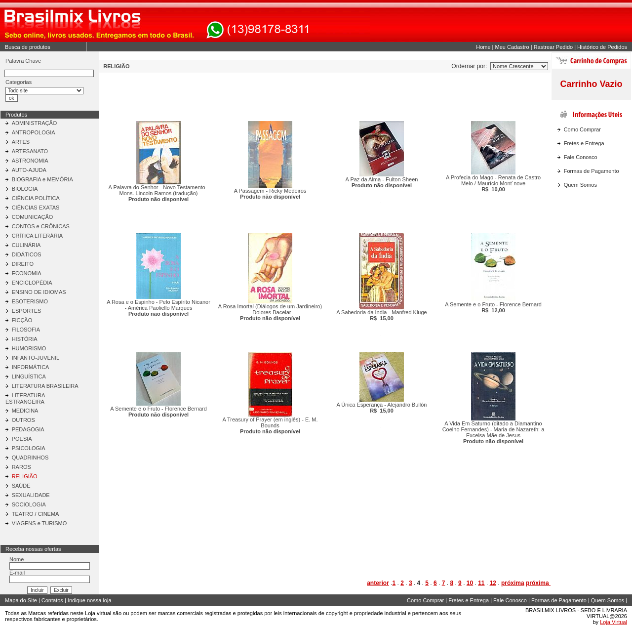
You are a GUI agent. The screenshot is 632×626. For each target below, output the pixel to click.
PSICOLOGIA (28, 448)
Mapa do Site (21, 600)
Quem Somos (580, 185)
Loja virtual (98, 613)
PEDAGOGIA (28, 429)
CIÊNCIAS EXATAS (36, 207)
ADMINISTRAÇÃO (34, 123)
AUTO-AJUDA (29, 170)
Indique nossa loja (90, 600)
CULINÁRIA (26, 245)
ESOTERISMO (30, 301)
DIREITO (23, 264)
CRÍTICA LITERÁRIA (37, 236)
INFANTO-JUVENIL (35, 358)
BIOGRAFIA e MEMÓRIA (42, 179)
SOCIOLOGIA (29, 504)
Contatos (52, 600)
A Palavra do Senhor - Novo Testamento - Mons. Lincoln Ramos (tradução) (159, 193)
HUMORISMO (29, 348)
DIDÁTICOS (26, 254)
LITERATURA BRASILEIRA (45, 386)
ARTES (21, 142)
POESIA (22, 439)
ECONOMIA (26, 273)
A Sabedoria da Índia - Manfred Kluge (381, 315)
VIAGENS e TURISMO (39, 523)
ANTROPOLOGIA (33, 132)
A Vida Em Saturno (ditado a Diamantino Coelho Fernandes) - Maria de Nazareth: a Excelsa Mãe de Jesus (493, 432)
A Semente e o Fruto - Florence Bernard (493, 307)
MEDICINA (25, 411)
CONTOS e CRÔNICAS (41, 226)
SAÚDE (21, 486)
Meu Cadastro (512, 47)
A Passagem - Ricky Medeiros (270, 194)
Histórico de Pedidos (602, 47)
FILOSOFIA (26, 330)
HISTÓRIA (25, 339)
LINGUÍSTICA (29, 376)
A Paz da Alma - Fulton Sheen (382, 182)
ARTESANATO (30, 151)
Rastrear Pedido (553, 47)
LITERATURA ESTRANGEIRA (25, 398)
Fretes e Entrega (584, 143)
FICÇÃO (22, 320)
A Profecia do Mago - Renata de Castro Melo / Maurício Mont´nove (493, 183)
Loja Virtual (613, 622)
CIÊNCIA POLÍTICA (36, 198)
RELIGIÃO (25, 476)
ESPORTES (26, 311)
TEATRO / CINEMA (35, 514)
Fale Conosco (580, 157)
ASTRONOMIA (30, 161)
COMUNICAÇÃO (32, 217)
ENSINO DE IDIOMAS (39, 292)
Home (483, 47)
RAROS (21, 467)
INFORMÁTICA (30, 367)
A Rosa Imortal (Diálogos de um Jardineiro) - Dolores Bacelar (270, 312)
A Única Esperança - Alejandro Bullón (382, 408)
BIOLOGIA (25, 189)
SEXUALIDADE (31, 495)
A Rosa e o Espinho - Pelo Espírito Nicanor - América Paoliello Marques (158, 308)
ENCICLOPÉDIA (32, 283)
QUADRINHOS (30, 457)
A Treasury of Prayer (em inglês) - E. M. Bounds (269, 425)
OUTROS (23, 420)
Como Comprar (582, 129)
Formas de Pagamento (591, 171)
